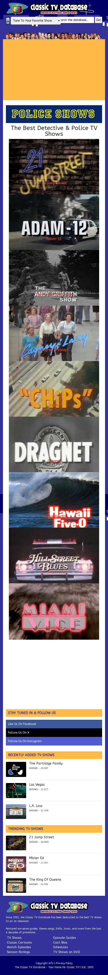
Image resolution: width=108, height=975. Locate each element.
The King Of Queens (45, 879)
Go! (98, 20)
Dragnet (54, 461)
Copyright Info (44, 963)
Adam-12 (54, 239)
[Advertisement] (55, 69)
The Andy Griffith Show (54, 294)
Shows (33, 768)
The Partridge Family (46, 763)
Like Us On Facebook (22, 724)
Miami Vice (54, 628)
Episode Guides (64, 938)
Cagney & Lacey (54, 350)
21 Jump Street (54, 183)
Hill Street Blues (54, 572)
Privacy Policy (64, 963)
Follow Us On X (18, 732)
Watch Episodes (19, 947)
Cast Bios (60, 942)
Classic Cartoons (19, 942)
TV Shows (14, 938)
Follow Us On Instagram (25, 741)
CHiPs (54, 405)
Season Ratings (18, 952)
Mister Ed (36, 858)
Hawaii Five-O (54, 517)
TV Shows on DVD (66, 952)
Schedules (60, 947)
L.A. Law (35, 806)
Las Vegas (37, 784)
